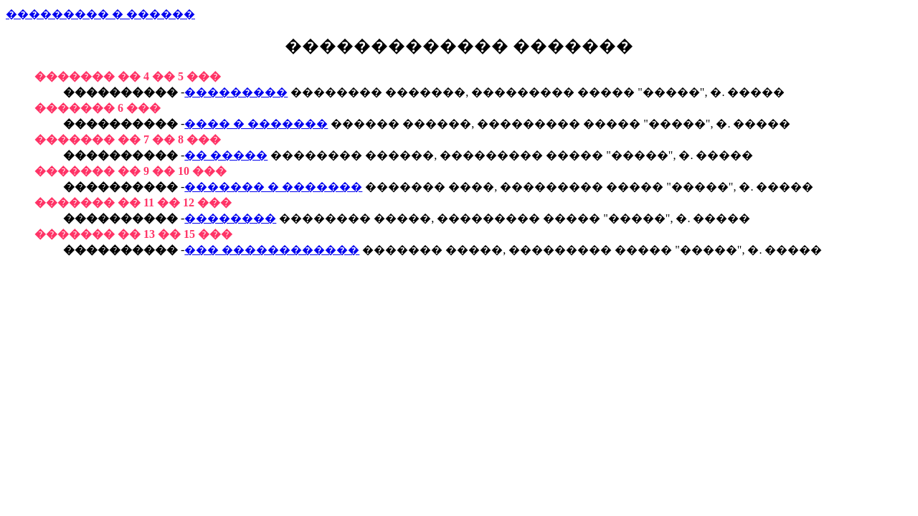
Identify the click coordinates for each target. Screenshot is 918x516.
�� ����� (226, 155)
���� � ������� (256, 124)
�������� (230, 218)
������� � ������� (273, 187)
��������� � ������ (100, 14)
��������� (236, 92)
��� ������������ (271, 250)
